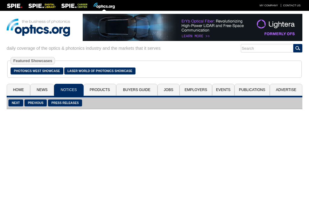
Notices (69, 90)
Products (100, 90)
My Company (269, 5)
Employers (196, 90)
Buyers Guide (137, 90)
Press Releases (65, 103)
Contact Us (292, 5)
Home (18, 90)
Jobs (168, 90)
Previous (35, 103)
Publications (252, 90)
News (42, 90)
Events (223, 90)
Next (16, 103)
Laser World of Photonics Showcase (100, 71)
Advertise (286, 90)
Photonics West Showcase (37, 71)
